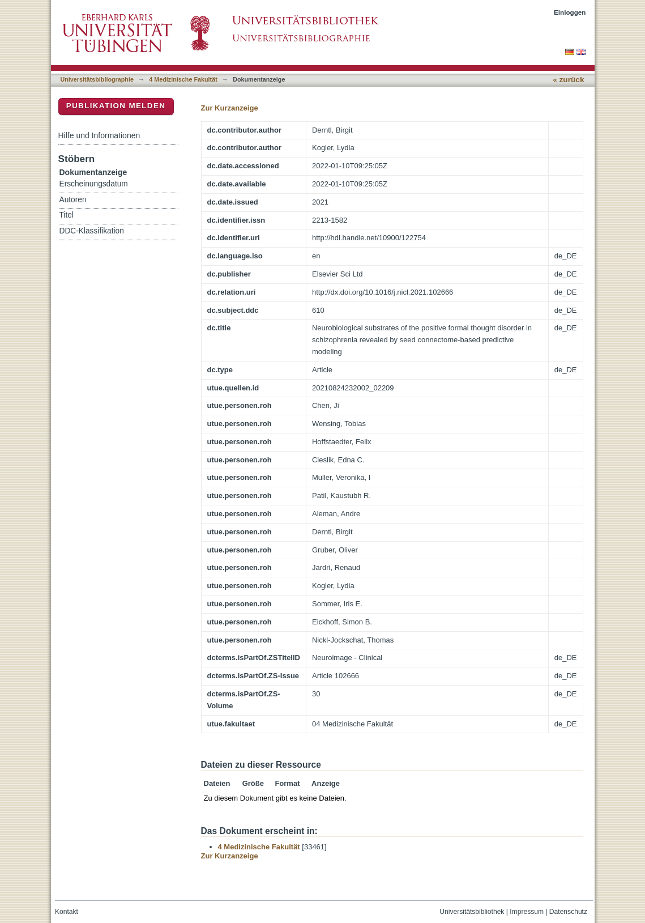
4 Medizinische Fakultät (183, 79)
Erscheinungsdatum (93, 184)
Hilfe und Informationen (99, 135)
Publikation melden (116, 105)
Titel (66, 215)
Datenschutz (568, 912)
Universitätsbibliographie (97, 79)
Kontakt (66, 912)
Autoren (73, 199)
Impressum (527, 912)
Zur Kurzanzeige (229, 108)
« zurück (568, 79)
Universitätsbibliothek (471, 912)
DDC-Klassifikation (91, 231)
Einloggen (570, 12)
